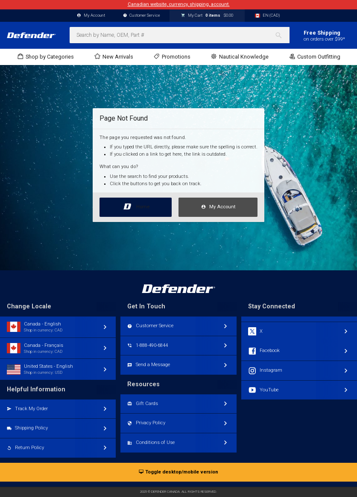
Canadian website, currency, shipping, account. (179, 4)
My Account (218, 207)
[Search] (282, 35)
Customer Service (142, 15)
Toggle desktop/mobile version (178, 472)
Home (135, 205)
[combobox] (180, 35)
